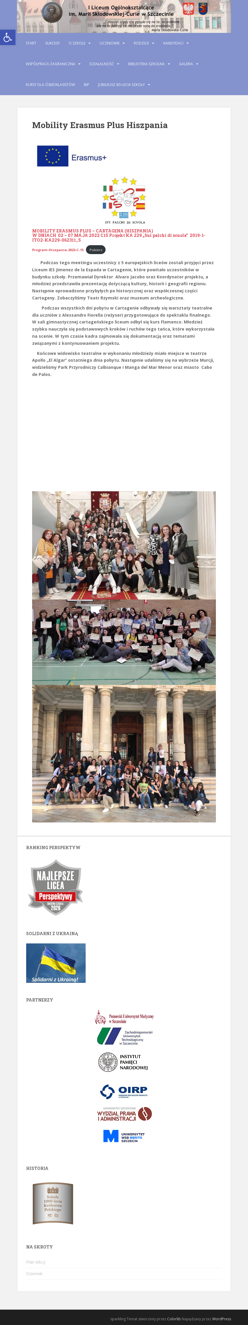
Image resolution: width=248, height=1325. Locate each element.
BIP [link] (86, 84)
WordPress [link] (221, 1318)
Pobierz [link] (96, 250)
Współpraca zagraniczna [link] (50, 63)
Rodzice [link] (141, 43)
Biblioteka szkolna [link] (146, 63)
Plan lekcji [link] (35, 1262)
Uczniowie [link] (110, 43)
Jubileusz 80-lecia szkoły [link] (121, 84)
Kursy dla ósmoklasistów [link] (50, 84)
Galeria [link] (186, 63)
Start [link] (31, 43)
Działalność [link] (102, 63)
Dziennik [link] (34, 1273)
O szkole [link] (77, 43)
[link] (7, 37)
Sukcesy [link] (52, 43)
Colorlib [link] (174, 1318)
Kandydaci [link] (173, 43)
